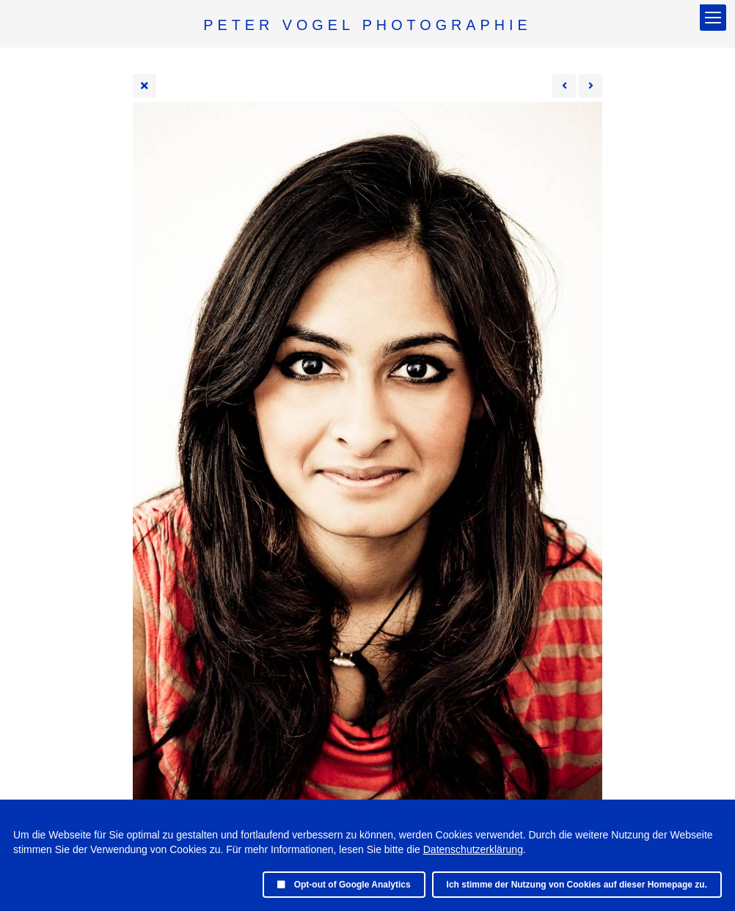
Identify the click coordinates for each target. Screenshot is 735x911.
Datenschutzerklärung (473, 849)
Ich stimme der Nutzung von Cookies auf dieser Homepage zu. (577, 884)
